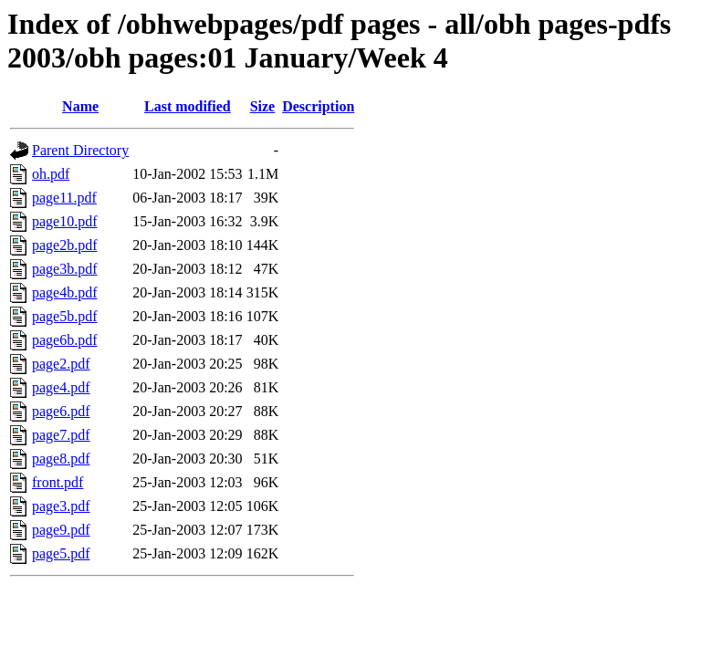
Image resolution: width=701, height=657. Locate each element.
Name (80, 106)
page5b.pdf (65, 316)
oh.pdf (50, 174)
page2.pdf (61, 363)
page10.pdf (65, 221)
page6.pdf (61, 411)
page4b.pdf (65, 292)
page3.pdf (61, 506)
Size (263, 106)
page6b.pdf (65, 340)
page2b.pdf (65, 245)
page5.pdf (61, 553)
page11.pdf (64, 197)
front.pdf (57, 482)
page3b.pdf (65, 268)
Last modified (187, 106)
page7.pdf (61, 435)
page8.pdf (61, 458)
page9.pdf (61, 529)
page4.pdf (61, 387)
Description (318, 106)
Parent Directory (80, 150)
